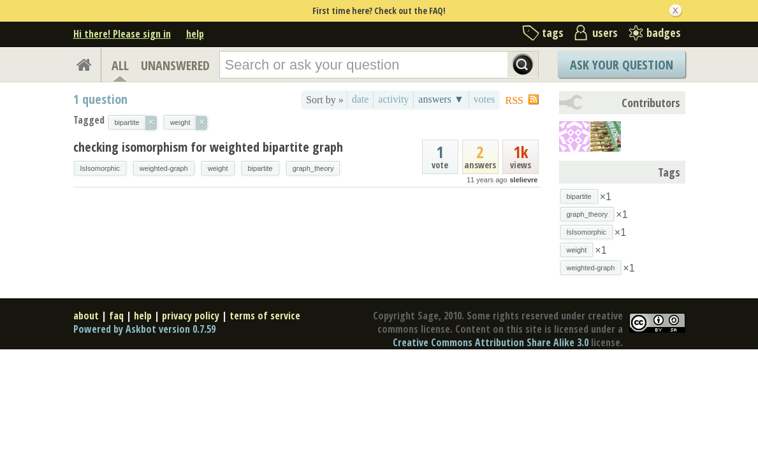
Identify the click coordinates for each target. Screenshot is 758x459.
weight (218, 168)
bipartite (260, 168)
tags (553, 32)
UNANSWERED (175, 65)
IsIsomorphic (100, 168)
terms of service (265, 316)
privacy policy (190, 316)
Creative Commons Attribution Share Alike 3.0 (490, 342)
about (86, 316)
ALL (120, 65)
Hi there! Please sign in (122, 34)
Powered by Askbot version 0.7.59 (144, 329)
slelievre (523, 180)
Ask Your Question (621, 64)
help (195, 34)
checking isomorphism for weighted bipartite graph (208, 147)
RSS (514, 100)
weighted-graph (164, 168)
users (605, 32)
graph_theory (313, 168)
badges (663, 32)
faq (116, 316)
